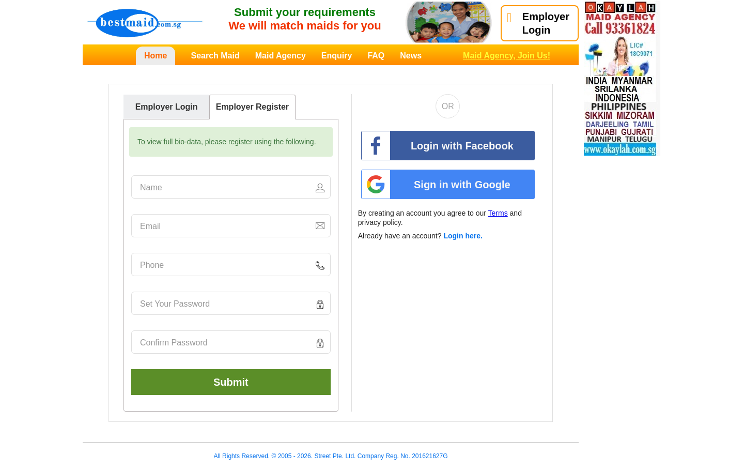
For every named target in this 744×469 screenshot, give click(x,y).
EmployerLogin (538, 23)
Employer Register (252, 106)
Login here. (462, 236)
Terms (498, 213)
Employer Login (166, 106)
